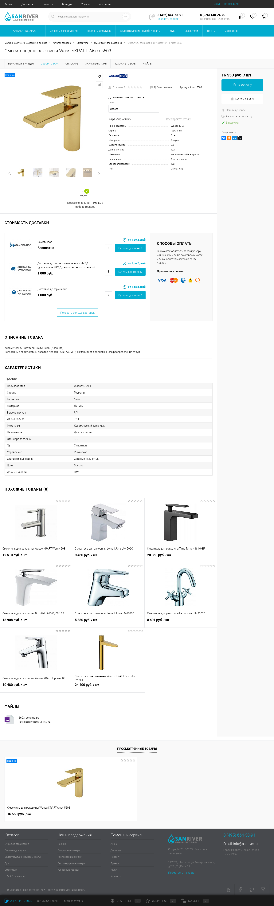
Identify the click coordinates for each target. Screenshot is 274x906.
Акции (8, 4)
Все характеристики (178, 119)
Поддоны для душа (15, 850)
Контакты (105, 4)
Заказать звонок (168, 18)
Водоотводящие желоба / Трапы (23, 856)
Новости (47, 4)
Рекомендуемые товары (71, 863)
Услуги (85, 4)
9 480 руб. (108, 557)
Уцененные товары (68, 869)
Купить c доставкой (130, 248)
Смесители (11, 869)
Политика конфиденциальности (65, 889)
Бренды (67, 4)
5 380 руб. (108, 622)
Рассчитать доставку (236, 116)
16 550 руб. (19, 814)
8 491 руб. (180, 622)
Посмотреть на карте (181, 872)
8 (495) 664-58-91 (47, 900)
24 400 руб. (108, 687)
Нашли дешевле (233, 110)
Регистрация (231, 3)
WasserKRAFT (179, 125)
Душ (7, 863)
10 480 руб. (36, 687)
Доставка (27, 4)
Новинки (62, 843)
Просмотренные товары (137, 749)
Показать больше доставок (77, 312)
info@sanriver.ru (245, 844)
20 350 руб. (180, 557)
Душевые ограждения (17, 843)
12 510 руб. (36, 557)
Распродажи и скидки (69, 856)
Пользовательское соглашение (24, 889)
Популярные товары (68, 850)
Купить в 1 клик (242, 99)
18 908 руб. (36, 622)
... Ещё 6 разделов (15, 876)
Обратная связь (18, 900)
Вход (217, 3)
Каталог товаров (24, 31)
